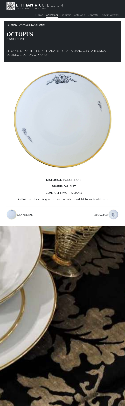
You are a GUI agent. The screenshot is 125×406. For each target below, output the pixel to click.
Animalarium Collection (32, 24)
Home (39, 14)
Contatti (93, 14)
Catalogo (79, 14)
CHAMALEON (101, 214)
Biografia (65, 14)
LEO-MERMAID (25, 214)
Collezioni (52, 14)
